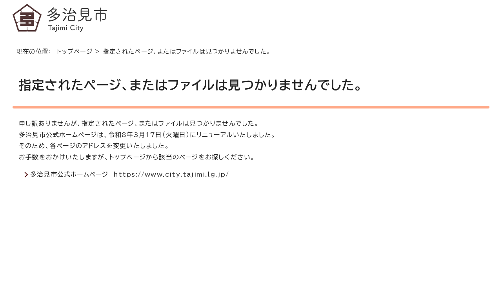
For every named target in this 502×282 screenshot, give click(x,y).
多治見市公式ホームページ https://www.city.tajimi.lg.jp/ (129, 174)
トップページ (75, 51)
